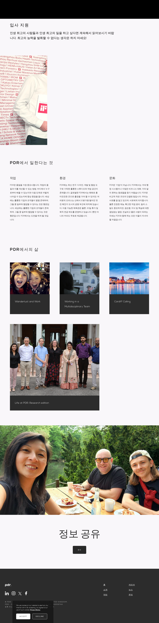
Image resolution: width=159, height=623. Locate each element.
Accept (23, 616)
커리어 (132, 585)
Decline (40, 616)
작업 (105, 595)
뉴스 (131, 590)
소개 (105, 590)
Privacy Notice (35, 610)
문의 (79, 550)
